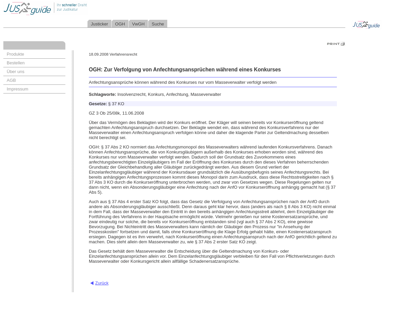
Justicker (99, 23)
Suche (158, 23)
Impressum (17, 88)
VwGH (138, 23)
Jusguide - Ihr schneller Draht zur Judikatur (67, 8)
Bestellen (15, 62)
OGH (120, 23)
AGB (11, 80)
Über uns (15, 71)
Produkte (15, 54)
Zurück (102, 283)
